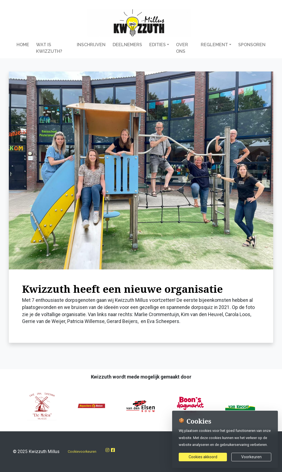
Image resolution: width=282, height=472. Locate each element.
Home (23, 44)
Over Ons (182, 48)
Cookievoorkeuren (82, 451)
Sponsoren (251, 44)
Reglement (214, 44)
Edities (157, 44)
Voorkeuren (251, 457)
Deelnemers (127, 44)
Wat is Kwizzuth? (49, 48)
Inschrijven (91, 44)
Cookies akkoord (203, 457)
